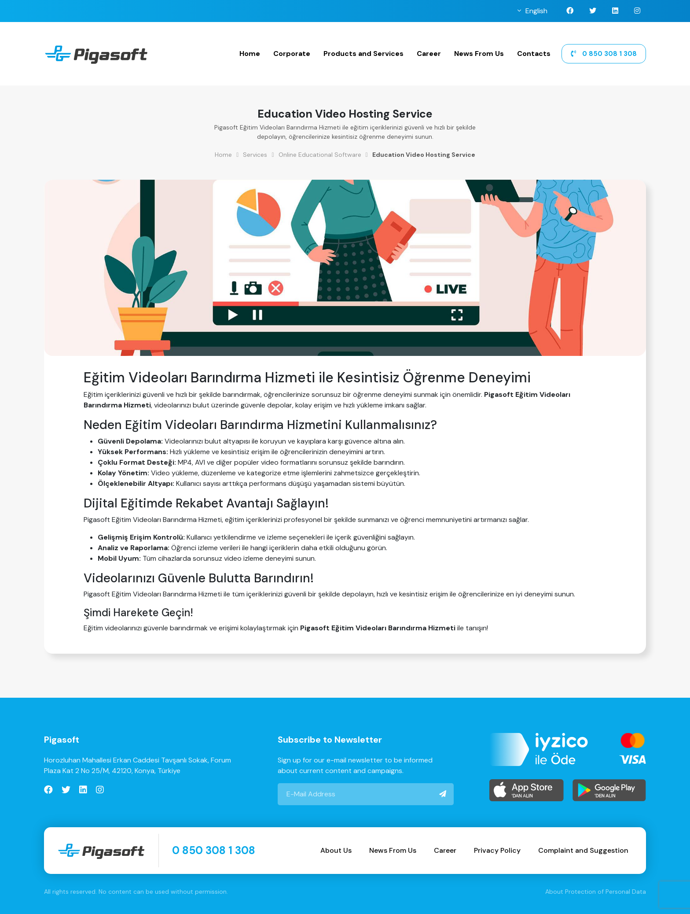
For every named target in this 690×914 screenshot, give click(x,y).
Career (429, 53)
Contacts (534, 53)
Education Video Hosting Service (423, 155)
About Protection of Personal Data (595, 891)
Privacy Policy (497, 850)
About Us (336, 850)
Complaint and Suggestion (583, 850)
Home (249, 53)
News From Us (479, 53)
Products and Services (363, 53)
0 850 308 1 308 (604, 53)
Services (255, 155)
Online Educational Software (320, 155)
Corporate (291, 53)
